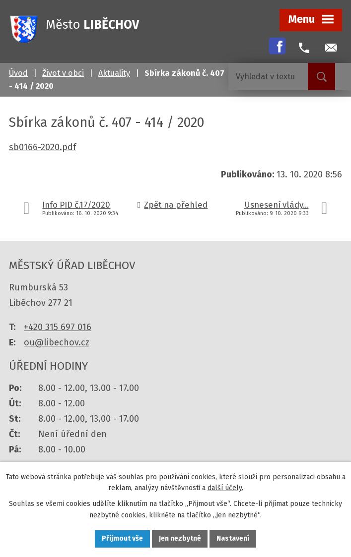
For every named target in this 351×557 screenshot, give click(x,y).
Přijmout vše (122, 539)
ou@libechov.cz (56, 342)
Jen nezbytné (180, 539)
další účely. (225, 488)
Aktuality (114, 73)
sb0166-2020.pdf (42, 147)
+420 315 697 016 (57, 327)
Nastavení (233, 539)
